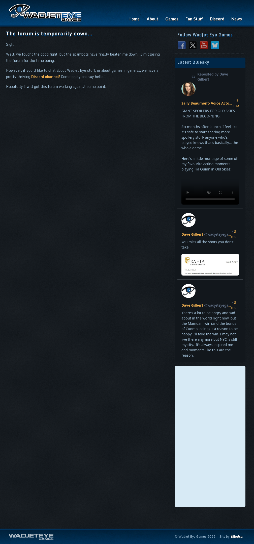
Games (171, 19)
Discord (217, 19)
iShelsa (237, 536)
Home (134, 19)
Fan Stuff (194, 19)
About (152, 19)
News (236, 19)
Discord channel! (45, 77)
